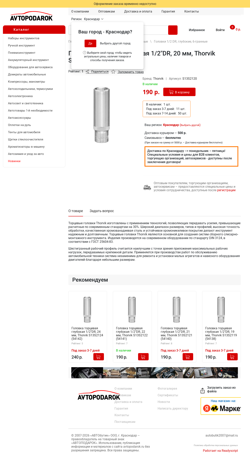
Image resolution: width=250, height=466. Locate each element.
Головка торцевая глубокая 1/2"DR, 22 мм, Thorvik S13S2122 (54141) (132, 334)
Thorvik (158, 78)
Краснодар (92, 19)
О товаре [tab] (75, 211)
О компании (80, 11)
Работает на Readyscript (220, 451)
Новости (164, 402)
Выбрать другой (190, 125)
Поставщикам (124, 422)
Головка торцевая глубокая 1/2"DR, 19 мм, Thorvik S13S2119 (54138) (221, 334)
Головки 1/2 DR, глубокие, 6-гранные (180, 41)
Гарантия (168, 11)
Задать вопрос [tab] (102, 211)
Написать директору (173, 408)
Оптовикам (106, 11)
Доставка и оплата (138, 11)
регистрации (226, 190)
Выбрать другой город (115, 43)
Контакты (191, 11)
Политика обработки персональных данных (216, 445)
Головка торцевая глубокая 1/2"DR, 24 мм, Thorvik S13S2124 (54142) (87, 334)
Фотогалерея (167, 388)
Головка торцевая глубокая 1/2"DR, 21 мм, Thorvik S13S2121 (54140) (176, 334)
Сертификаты (168, 395)
